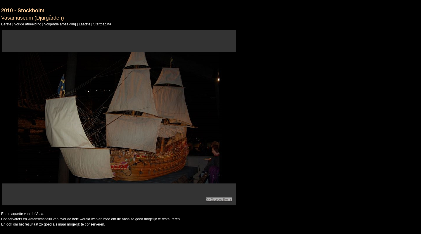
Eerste (6, 24)
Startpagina (102, 24)
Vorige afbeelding (27, 24)
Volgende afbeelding (60, 24)
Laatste (84, 24)
